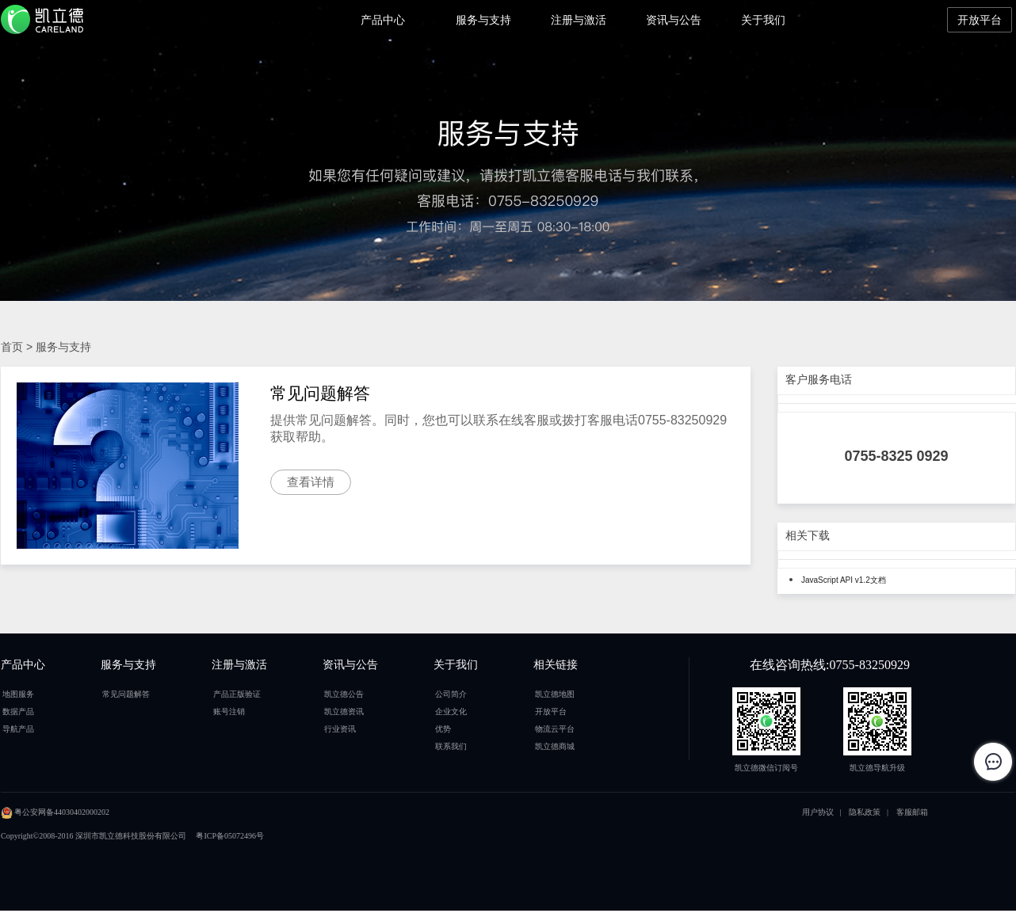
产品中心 (383, 19)
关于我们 (763, 19)
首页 (12, 346)
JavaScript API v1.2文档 (843, 580)
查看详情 (310, 482)
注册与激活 (578, 19)
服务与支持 (483, 19)
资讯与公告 (673, 19)
